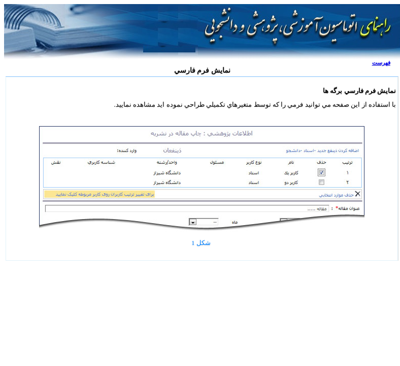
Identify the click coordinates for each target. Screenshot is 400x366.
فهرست (381, 62)
